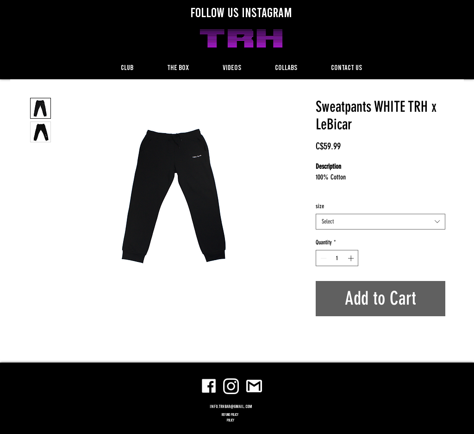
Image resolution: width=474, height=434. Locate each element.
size (320, 206)
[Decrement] (322, 258)
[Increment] (351, 258)
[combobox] (380, 222)
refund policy (230, 414)
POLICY (230, 420)
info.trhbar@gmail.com (231, 406)
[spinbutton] (337, 258)
